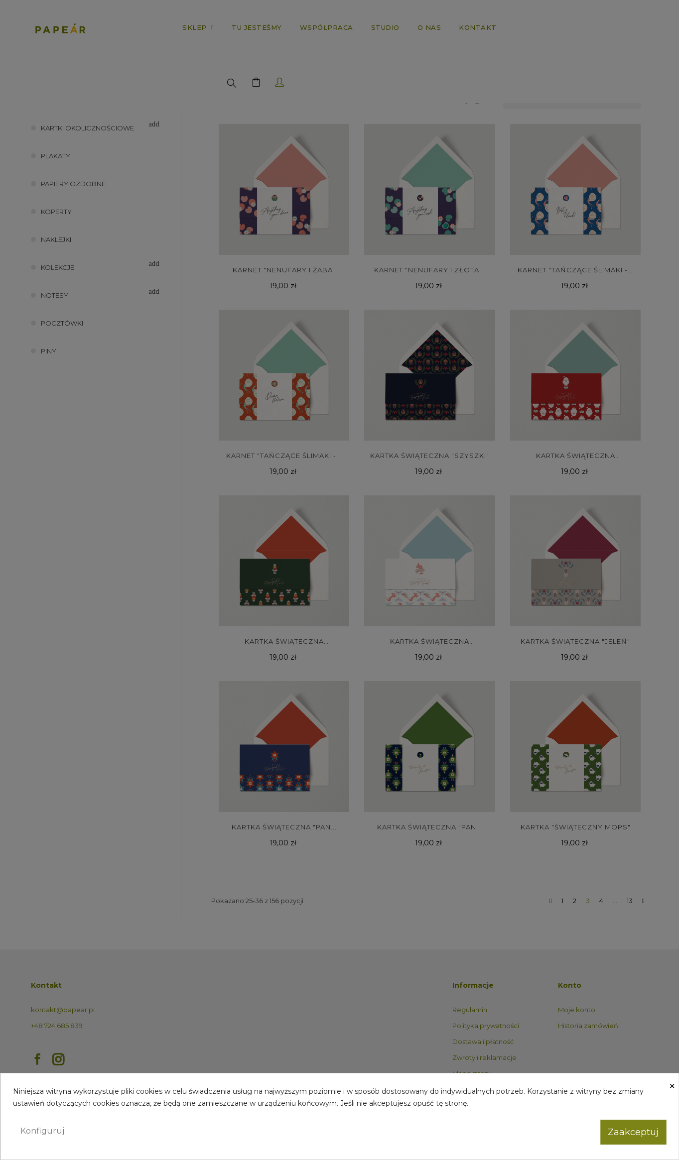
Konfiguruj (42, 1131)
